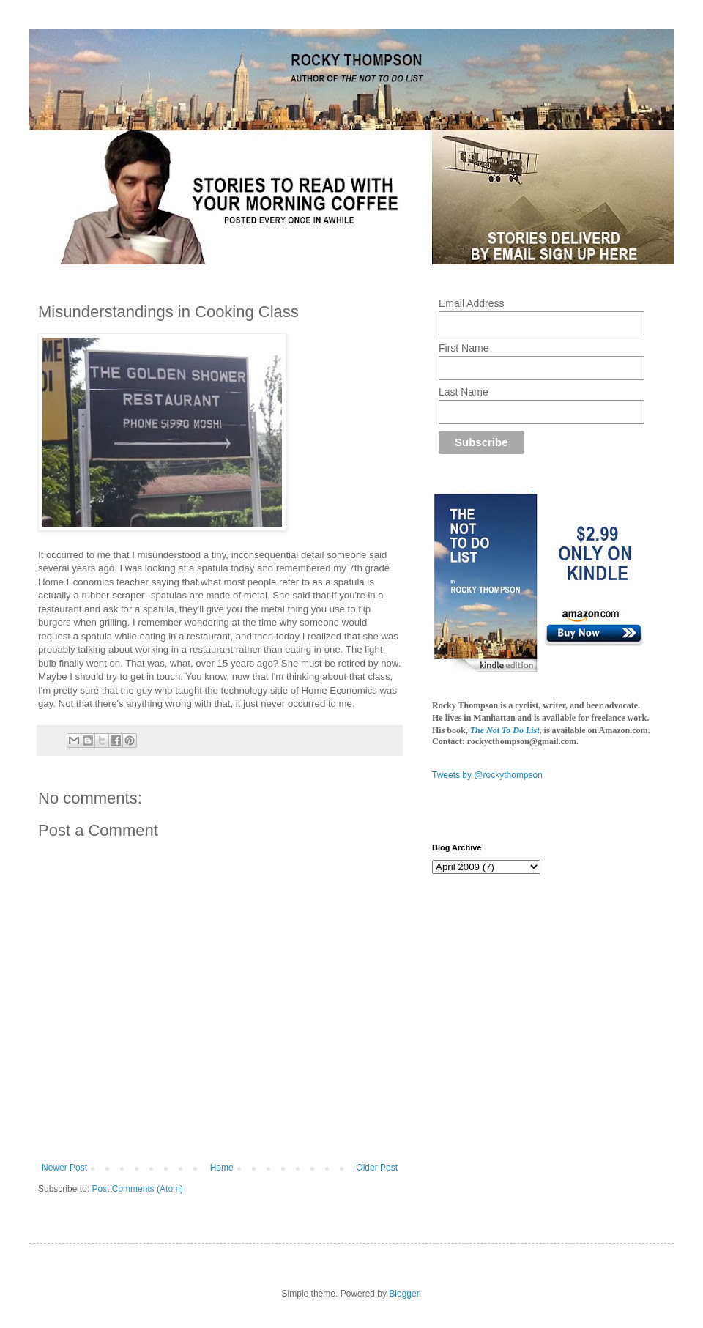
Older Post (377, 1167)
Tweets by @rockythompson (487, 775)
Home (222, 1167)
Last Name (463, 392)
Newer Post (64, 1167)
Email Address (471, 303)
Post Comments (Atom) (137, 1189)
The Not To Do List (505, 730)
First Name (463, 348)
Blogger (404, 1293)
